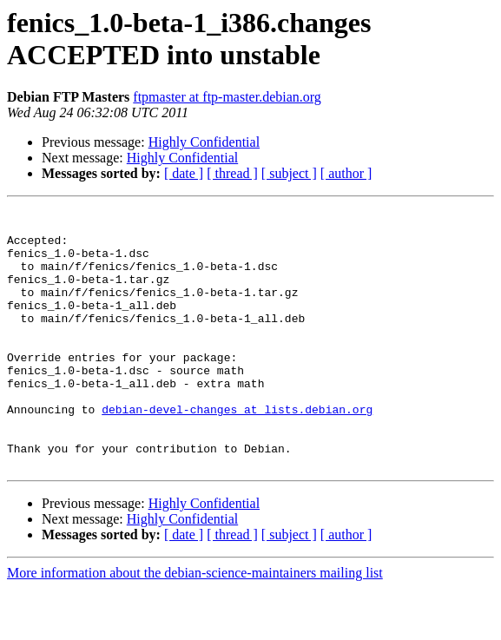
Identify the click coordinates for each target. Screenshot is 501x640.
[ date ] (183, 173)
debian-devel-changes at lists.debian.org (237, 451)
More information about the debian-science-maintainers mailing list (195, 624)
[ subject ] (289, 173)
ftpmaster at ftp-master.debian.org (227, 96)
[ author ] (346, 173)
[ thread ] (232, 173)
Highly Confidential (204, 142)
